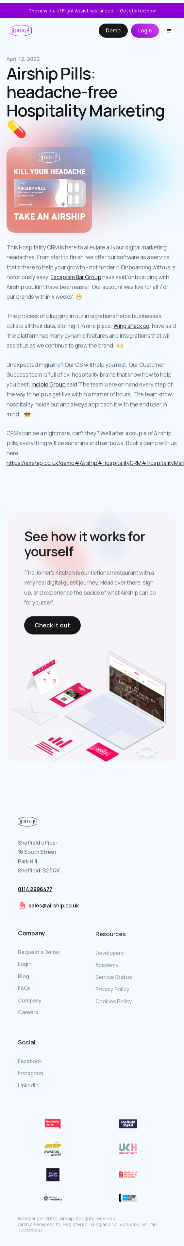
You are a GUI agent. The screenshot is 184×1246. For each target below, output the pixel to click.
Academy (107, 966)
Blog (23, 976)
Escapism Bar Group (76, 277)
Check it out (52, 625)
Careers (28, 1012)
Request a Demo (38, 952)
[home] (20, 30)
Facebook (30, 1062)
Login (145, 30)
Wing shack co (131, 326)
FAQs (24, 988)
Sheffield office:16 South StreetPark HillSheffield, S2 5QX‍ (39, 866)
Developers (109, 954)
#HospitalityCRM (119, 463)
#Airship (86, 463)
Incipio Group (48, 384)
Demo (113, 30)
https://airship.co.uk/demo (41, 463)
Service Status (113, 979)
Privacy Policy (112, 991)
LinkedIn (28, 1086)
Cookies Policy (113, 1003)
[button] (169, 31)
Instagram (30, 1074)
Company (30, 1001)
